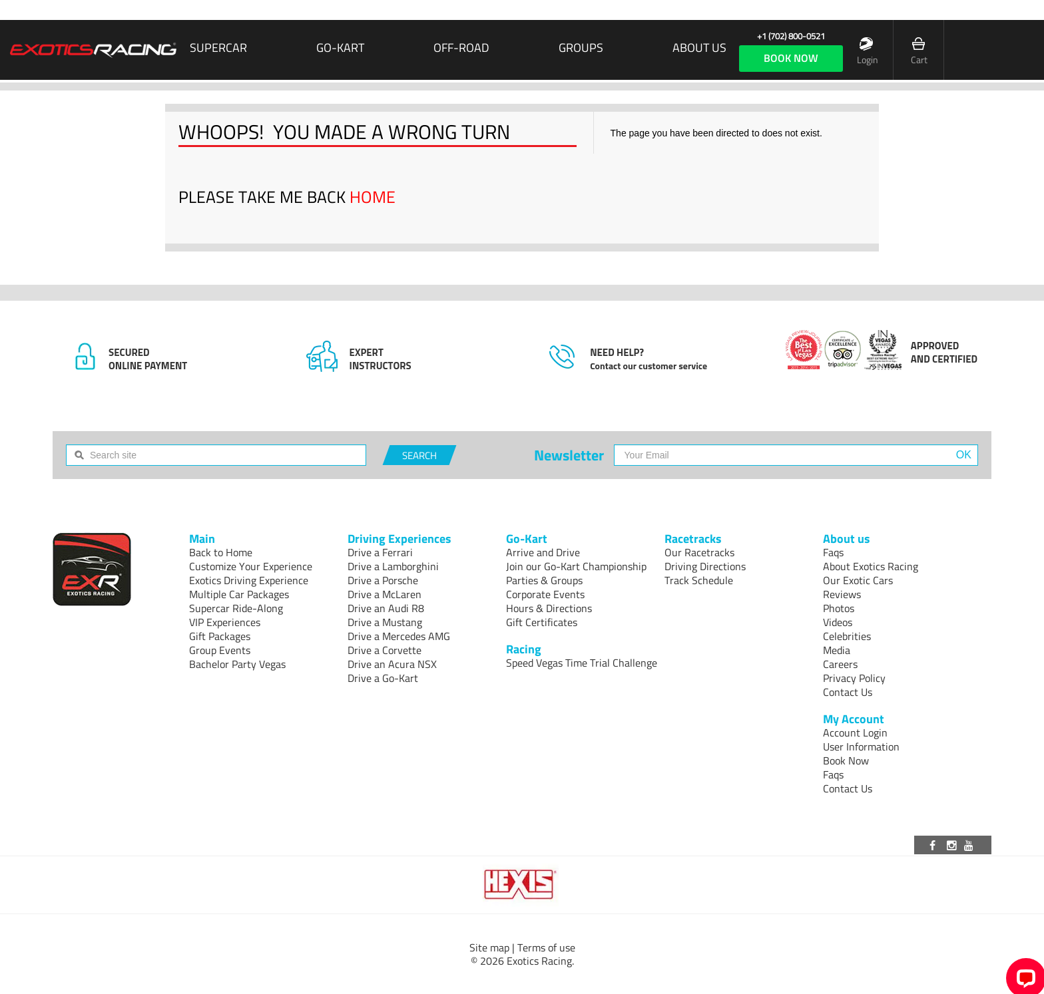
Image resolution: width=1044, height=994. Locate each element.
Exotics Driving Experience (248, 580)
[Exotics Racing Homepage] (93, 50)
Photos (838, 608)
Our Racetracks (699, 552)
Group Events (219, 650)
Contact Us (847, 692)
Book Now (846, 760)
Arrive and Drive (543, 552)
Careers (840, 664)
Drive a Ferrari (380, 552)
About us (699, 48)
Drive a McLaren (384, 594)
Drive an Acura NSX (392, 664)
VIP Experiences (224, 622)
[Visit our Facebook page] (934, 845)
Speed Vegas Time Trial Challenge (581, 663)
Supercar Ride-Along (236, 608)
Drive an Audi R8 (386, 608)
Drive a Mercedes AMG (399, 636)
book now (791, 58)
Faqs (833, 552)
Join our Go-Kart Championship (576, 566)
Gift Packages (219, 636)
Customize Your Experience (250, 566)
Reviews (842, 594)
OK (963, 454)
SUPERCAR (218, 48)
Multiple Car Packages (239, 594)
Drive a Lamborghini (393, 566)
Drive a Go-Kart (383, 678)
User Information (861, 746)
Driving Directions (705, 566)
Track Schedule (698, 580)
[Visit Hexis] (522, 885)
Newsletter (569, 455)
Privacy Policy (854, 678)
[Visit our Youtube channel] (970, 845)
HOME (372, 197)
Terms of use (546, 947)
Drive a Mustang (385, 622)
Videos (837, 622)
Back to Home (220, 552)
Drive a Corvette (384, 650)
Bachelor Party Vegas (237, 664)
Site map (489, 947)
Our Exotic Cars (858, 580)
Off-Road (461, 48)
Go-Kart (340, 48)
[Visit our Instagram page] (952, 845)
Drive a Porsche (383, 580)
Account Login (855, 733)
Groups (581, 48)
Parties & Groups (544, 580)
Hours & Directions (549, 608)
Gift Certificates (541, 622)
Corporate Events (545, 594)
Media (836, 650)
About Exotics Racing (870, 566)
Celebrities (847, 636)
